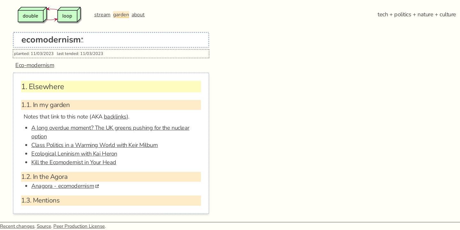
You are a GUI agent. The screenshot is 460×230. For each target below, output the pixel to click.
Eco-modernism (34, 65)
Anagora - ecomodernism (62, 186)
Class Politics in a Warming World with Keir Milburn (94, 145)
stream (102, 14)
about (138, 14)
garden (121, 14)
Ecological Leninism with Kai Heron (74, 153)
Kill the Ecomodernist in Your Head (73, 162)
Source (44, 226)
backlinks (115, 116)
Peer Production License (79, 226)
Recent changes (17, 226)
